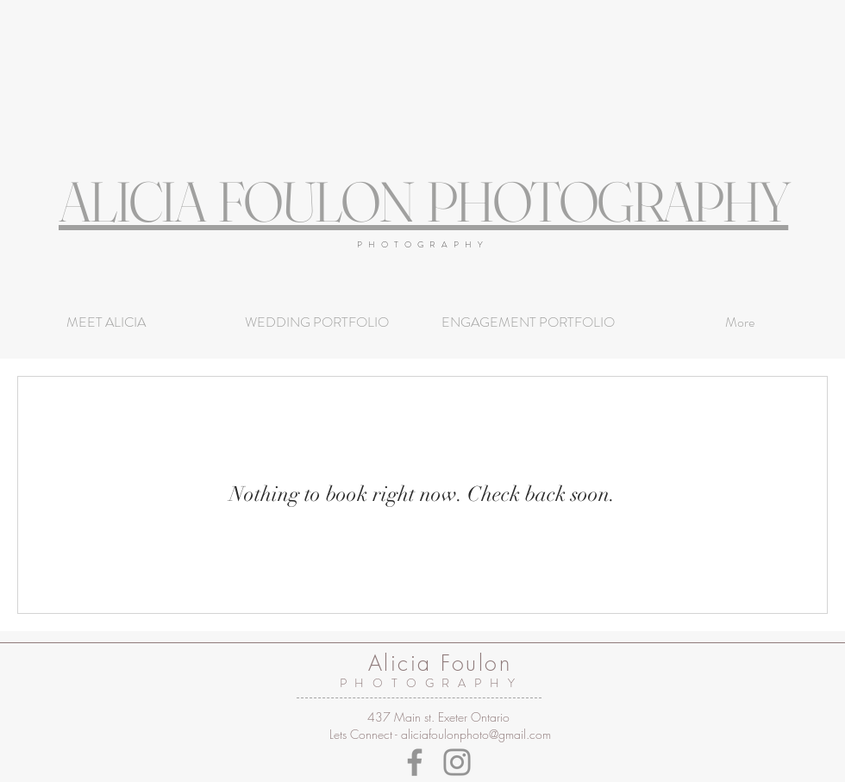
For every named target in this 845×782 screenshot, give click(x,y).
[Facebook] (415, 762)
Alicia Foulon (440, 663)
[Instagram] (457, 762)
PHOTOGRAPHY (423, 244)
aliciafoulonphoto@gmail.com (476, 734)
